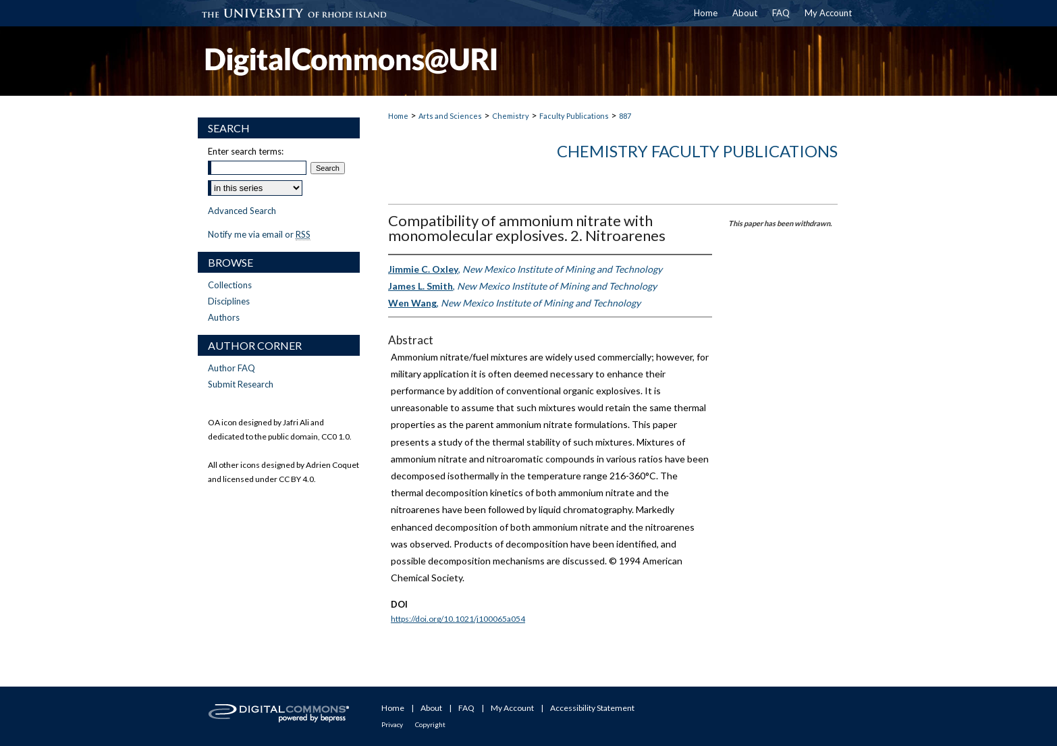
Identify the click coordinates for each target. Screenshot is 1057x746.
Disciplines (229, 301)
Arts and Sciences (450, 115)
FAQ (466, 708)
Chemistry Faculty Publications (697, 151)
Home (398, 115)
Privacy (392, 724)
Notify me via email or (259, 234)
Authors (224, 317)
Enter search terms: (245, 151)
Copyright (430, 724)
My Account (512, 708)
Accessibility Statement (592, 708)
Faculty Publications (574, 115)
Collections (230, 284)
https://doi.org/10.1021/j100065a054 (458, 619)
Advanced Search (242, 210)
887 (625, 115)
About (431, 708)
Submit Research (240, 384)
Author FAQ (231, 368)
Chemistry (510, 115)
